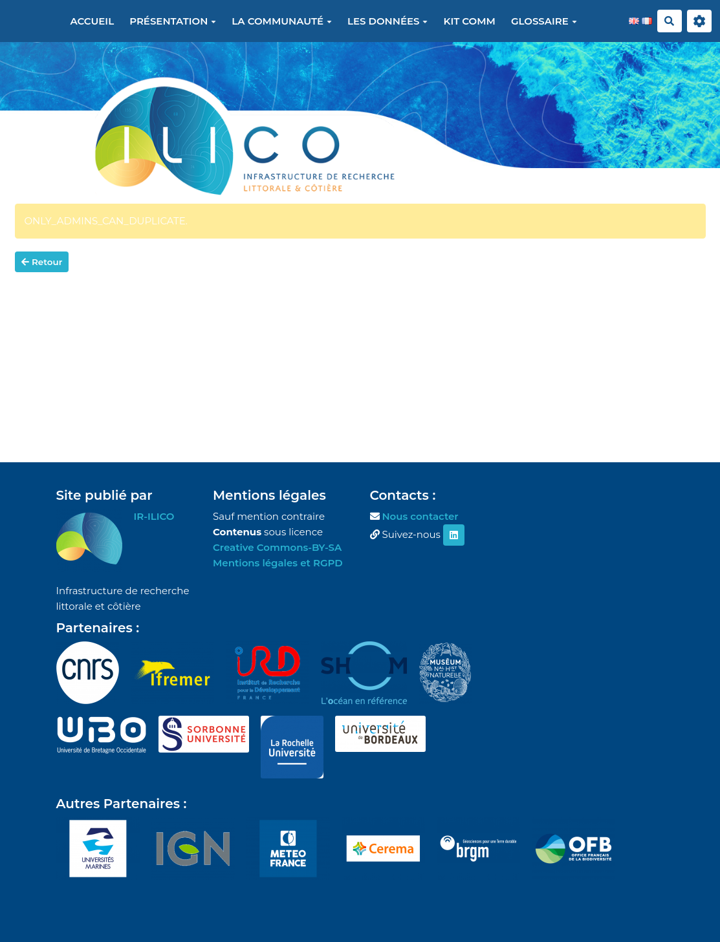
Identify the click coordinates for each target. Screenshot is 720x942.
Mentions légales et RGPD (278, 563)
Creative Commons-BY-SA (277, 547)
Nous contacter (420, 516)
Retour (42, 262)
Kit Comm (469, 21)
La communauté (282, 21)
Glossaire (544, 21)
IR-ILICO (154, 516)
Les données (387, 21)
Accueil (92, 21)
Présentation (172, 21)
